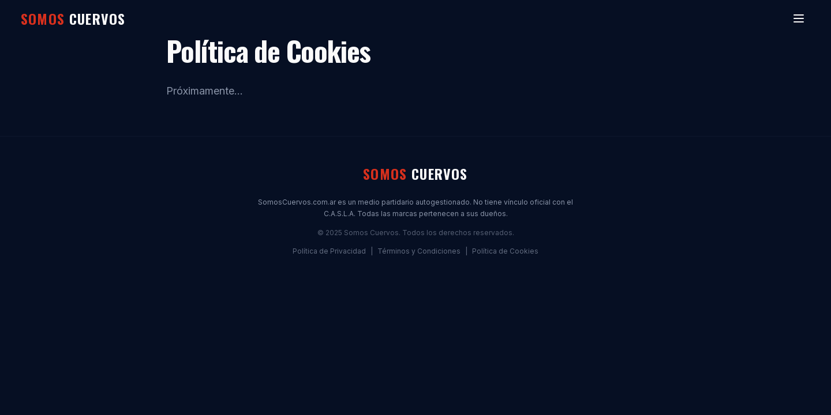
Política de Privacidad (329, 251)
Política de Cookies (505, 251)
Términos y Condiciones (419, 251)
